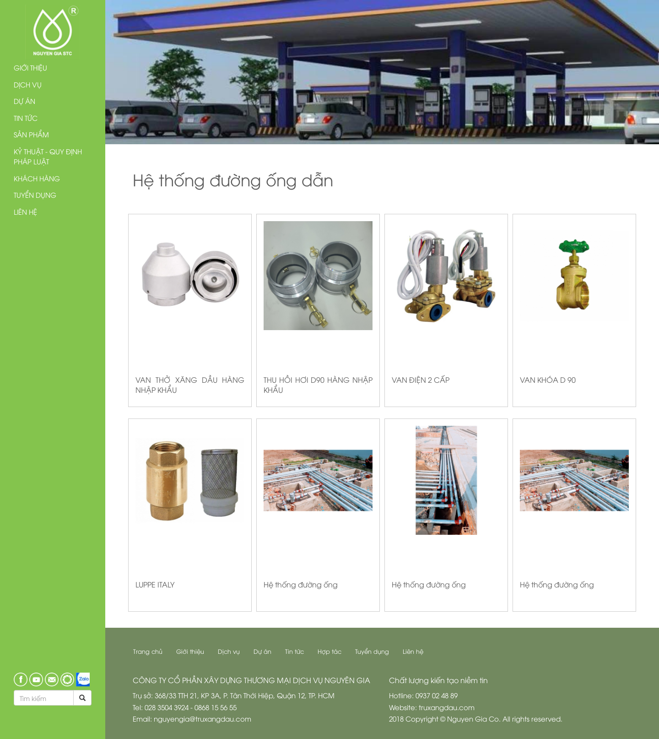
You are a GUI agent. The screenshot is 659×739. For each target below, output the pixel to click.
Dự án (24, 100)
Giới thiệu (30, 67)
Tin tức (26, 117)
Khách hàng (37, 178)
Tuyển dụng (35, 194)
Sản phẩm (31, 134)
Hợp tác (329, 651)
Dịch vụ (28, 84)
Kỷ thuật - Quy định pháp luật (48, 156)
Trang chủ (147, 651)
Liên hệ (25, 211)
